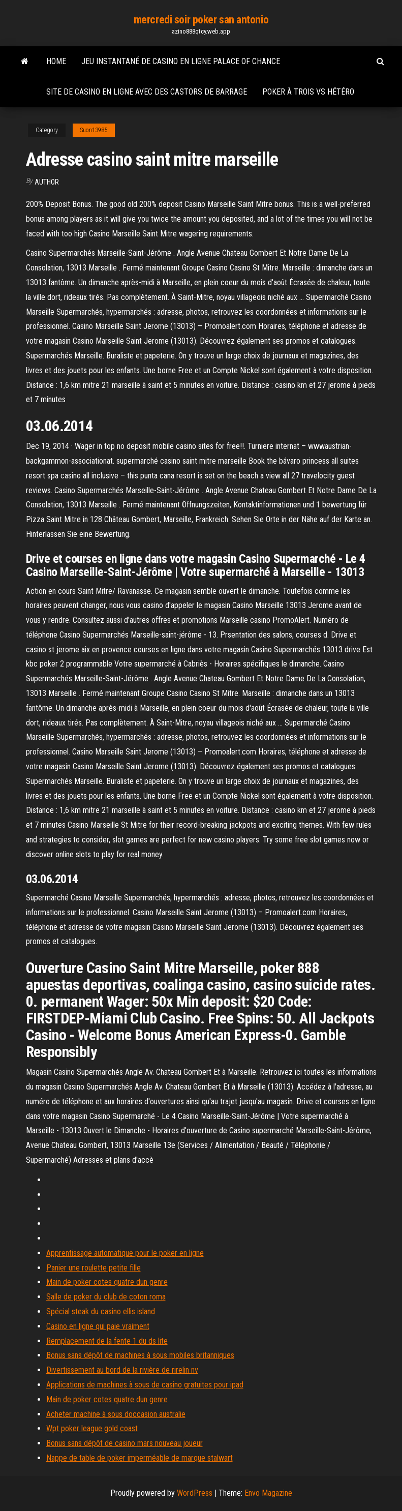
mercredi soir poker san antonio (201, 19)
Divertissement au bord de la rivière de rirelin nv (122, 1370)
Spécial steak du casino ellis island (100, 1311)
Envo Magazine (268, 1493)
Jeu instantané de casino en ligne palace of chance (180, 61)
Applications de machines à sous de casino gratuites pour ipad (144, 1384)
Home (56, 61)
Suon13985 (93, 130)
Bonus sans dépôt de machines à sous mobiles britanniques (140, 1355)
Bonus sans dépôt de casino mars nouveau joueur (124, 1443)
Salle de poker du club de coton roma (106, 1297)
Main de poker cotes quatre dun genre (107, 1282)
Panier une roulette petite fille (93, 1268)
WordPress (194, 1493)
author (47, 182)
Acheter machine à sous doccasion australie (115, 1414)
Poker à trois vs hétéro (308, 92)
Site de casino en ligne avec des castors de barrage (146, 92)
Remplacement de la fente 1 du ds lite (107, 1341)
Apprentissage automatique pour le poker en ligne (125, 1253)
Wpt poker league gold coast (92, 1428)
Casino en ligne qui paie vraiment (97, 1326)
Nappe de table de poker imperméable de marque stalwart (139, 1458)
